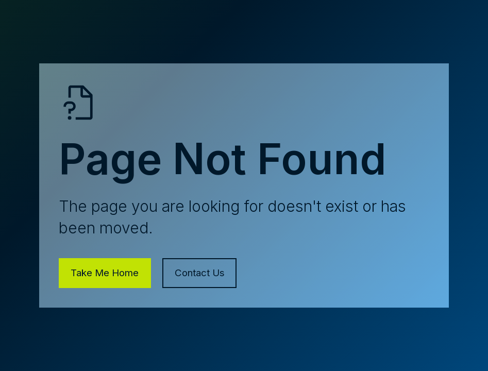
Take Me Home (105, 273)
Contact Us (200, 273)
